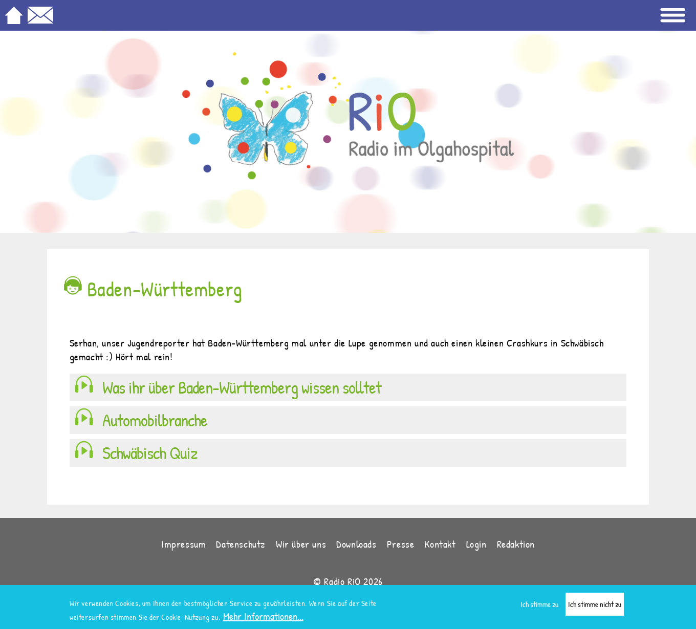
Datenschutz (241, 544)
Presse (401, 544)
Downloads (356, 544)
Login (476, 544)
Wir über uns (301, 544)
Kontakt (439, 544)
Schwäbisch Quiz (150, 453)
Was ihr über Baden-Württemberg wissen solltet (241, 387)
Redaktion (516, 544)
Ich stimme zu (539, 604)
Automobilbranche (154, 420)
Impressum (183, 544)
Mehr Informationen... (263, 616)
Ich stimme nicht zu (594, 604)
